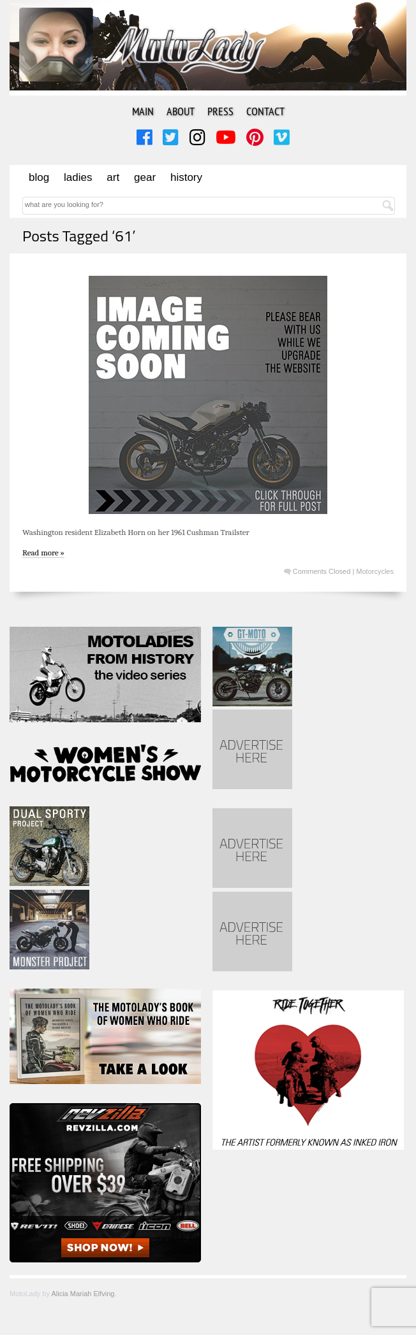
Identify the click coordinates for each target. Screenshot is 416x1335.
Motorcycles (375, 571)
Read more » (43, 552)
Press (220, 111)
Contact (265, 111)
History (186, 177)
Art (113, 177)
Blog (39, 177)
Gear (145, 177)
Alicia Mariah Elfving (82, 1293)
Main (143, 111)
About (181, 111)
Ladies (78, 177)
